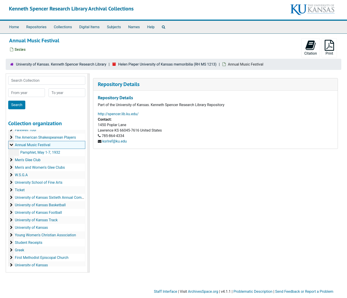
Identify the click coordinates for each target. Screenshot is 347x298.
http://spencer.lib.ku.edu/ (118, 114)
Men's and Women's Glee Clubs (40, 167)
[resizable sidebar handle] (88, 173)
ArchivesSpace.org (203, 291)
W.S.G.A (21, 175)
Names (134, 27)
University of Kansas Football (38, 212)
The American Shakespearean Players (45, 137)
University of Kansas (31, 227)
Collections (63, 27)
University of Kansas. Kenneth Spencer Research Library (61, 64)
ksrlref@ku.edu (114, 141)
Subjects (114, 27)
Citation (310, 48)
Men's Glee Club (28, 160)
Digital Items (89, 27)
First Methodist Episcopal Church (41, 257)
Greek (19, 250)
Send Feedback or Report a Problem (304, 291)
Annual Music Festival (32, 145)
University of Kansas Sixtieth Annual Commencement (58, 197)
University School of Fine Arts (38, 182)
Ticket (20, 190)
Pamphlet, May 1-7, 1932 (40, 152)
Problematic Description (252, 291)
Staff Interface (165, 291)
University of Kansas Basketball (40, 205)
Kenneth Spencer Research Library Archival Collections (71, 8)
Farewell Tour (25, 130)
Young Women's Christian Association (45, 235)
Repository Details (119, 84)
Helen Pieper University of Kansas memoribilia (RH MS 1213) (167, 64)
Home (14, 27)
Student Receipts (28, 242)
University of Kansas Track (36, 220)
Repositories (36, 27)
